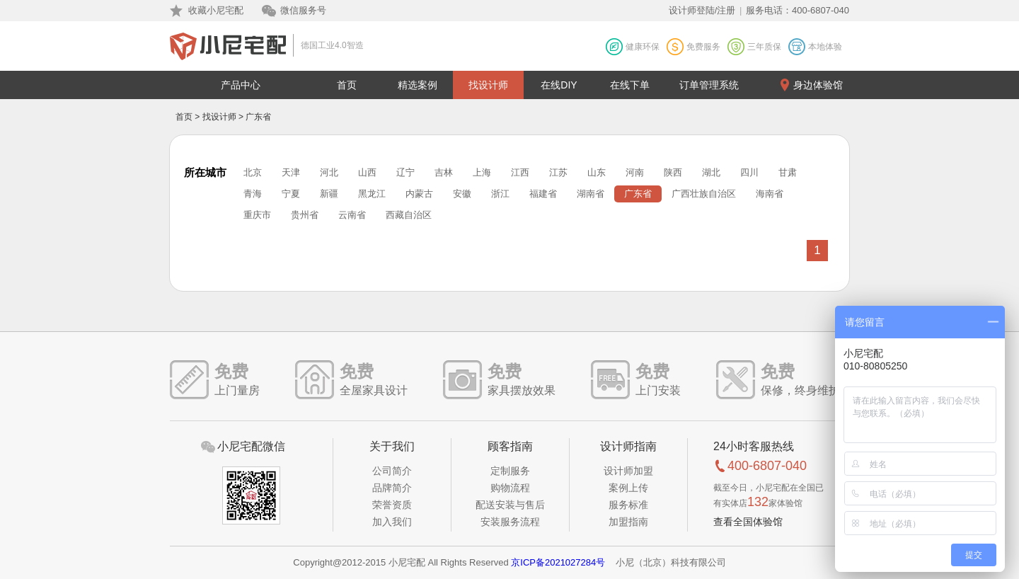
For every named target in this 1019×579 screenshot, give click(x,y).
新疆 (329, 193)
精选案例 (417, 85)
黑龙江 (372, 193)
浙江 (500, 193)
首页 (347, 85)
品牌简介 (392, 487)
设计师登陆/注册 (702, 10)
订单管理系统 (709, 85)
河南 (635, 172)
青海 (252, 193)
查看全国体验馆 (748, 521)
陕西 (673, 172)
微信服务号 (303, 10)
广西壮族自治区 (704, 193)
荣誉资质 (392, 504)
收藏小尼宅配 (215, 10)
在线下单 (630, 85)
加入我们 (392, 521)
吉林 (443, 172)
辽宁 (405, 172)
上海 (482, 172)
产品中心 (240, 85)
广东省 (638, 193)
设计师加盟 (628, 470)
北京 (252, 172)
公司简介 (392, 470)
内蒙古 (419, 193)
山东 (596, 172)
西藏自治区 (409, 215)
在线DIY (559, 85)
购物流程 (510, 487)
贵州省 (304, 215)
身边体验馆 (818, 85)
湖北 (711, 172)
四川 (749, 172)
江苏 (558, 172)
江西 (520, 172)
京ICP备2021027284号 (558, 562)
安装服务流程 (510, 521)
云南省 (352, 215)
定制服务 (510, 470)
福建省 (543, 193)
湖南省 (590, 193)
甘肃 (787, 172)
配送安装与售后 (510, 504)
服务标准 (628, 504)
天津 (291, 172)
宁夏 (291, 193)
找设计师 (488, 85)
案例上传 (628, 487)
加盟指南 (628, 521)
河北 (329, 172)
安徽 (462, 193)
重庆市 (257, 215)
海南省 (769, 193)
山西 (367, 172)
